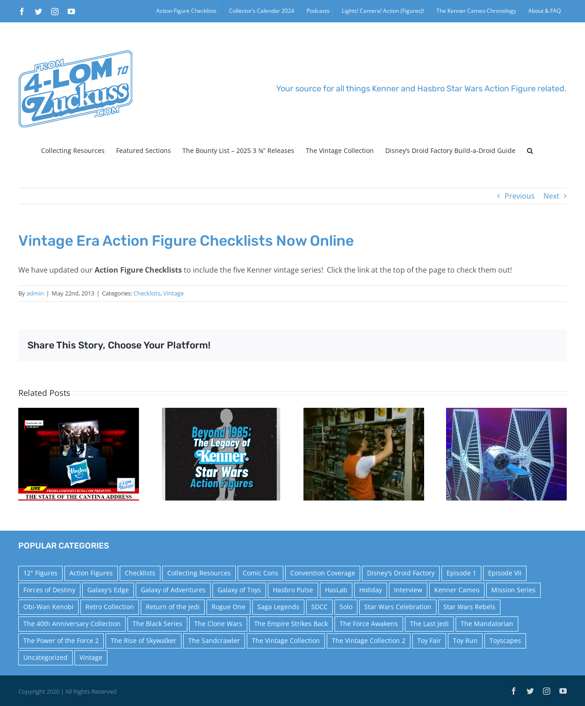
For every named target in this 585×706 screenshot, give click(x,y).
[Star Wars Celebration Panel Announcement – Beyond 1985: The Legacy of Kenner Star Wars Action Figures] (221, 453)
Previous (520, 196)
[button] (530, 151)
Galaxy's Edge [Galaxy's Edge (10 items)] (108, 589)
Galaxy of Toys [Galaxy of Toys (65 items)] (239, 589)
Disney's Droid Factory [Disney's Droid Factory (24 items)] (401, 573)
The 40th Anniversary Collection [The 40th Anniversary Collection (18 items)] (72, 623)
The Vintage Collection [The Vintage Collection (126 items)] (286, 640)
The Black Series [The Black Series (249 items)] (157, 623)
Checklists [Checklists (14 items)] (140, 573)
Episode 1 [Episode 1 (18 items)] (461, 573)
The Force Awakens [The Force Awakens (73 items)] (369, 623)
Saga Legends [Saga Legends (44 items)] (278, 606)
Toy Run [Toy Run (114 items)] (465, 640)
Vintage (173, 293)
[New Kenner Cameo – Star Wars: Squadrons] (506, 453)
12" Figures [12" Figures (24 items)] (40, 573)
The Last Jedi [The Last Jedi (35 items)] (429, 623)
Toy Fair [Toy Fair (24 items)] (429, 640)
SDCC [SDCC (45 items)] (319, 606)
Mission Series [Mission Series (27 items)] (513, 589)
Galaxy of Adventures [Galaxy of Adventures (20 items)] (173, 589)
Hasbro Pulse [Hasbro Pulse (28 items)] (293, 589)
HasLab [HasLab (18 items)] (336, 589)
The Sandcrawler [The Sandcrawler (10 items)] (214, 640)
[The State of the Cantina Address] (78, 453)
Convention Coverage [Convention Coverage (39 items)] (322, 573)
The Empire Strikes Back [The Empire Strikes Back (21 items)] (291, 623)
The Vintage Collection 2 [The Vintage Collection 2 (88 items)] (368, 640)
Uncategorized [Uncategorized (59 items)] (45, 657)
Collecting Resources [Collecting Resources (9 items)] (199, 573)
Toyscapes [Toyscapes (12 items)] (505, 640)
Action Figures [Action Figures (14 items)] (91, 573)
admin (35, 293)
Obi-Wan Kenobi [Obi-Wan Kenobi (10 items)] (48, 606)
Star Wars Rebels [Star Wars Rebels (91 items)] (469, 606)
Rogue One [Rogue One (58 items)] (228, 606)
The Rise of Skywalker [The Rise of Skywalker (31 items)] (143, 640)
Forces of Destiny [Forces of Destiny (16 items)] (49, 589)
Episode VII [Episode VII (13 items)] (504, 573)
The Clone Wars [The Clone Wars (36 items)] (218, 623)
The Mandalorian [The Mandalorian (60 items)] (487, 623)
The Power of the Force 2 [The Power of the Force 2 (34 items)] (61, 640)
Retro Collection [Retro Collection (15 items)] (109, 606)
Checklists (146, 293)
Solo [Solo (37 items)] (346, 606)
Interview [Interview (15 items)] (408, 589)
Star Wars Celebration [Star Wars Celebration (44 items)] (397, 606)
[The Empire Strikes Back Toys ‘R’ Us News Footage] (363, 453)
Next (551, 196)
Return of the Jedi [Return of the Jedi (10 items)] (173, 606)
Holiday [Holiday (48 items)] (370, 589)
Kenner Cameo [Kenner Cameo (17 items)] (456, 589)
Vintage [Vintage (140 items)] (91, 657)
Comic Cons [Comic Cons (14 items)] (260, 573)
